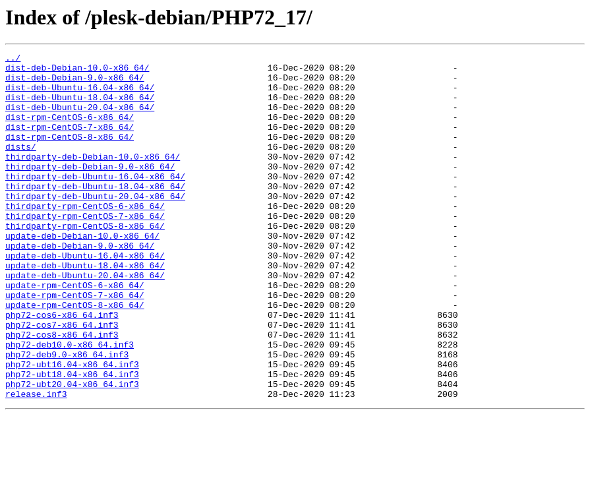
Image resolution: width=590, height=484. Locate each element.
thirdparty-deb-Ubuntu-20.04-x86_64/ (95, 225)
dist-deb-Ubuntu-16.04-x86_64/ (79, 95)
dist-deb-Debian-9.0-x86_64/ (74, 83)
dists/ (20, 166)
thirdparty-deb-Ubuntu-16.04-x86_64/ (95, 202)
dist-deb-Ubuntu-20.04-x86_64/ (79, 119)
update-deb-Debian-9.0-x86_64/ (79, 285)
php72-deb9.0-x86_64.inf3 (67, 415)
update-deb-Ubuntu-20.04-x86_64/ (85, 320)
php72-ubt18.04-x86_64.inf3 (72, 439)
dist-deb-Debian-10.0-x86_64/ (77, 71)
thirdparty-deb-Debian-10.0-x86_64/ (92, 178)
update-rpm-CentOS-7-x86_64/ (74, 344)
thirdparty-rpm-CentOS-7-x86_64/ (85, 249)
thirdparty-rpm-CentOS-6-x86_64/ (85, 237)
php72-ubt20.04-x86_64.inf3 (72, 451)
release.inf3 (36, 463)
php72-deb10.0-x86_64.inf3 (69, 403)
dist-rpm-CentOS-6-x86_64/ (69, 130)
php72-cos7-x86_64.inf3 (62, 380)
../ (12, 59)
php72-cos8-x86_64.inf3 (62, 392)
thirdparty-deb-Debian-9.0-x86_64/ (90, 190)
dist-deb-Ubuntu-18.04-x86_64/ (79, 107)
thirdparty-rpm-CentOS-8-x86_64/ (85, 261)
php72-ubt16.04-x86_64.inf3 (72, 427)
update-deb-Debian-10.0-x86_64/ (82, 273)
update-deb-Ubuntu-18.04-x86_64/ (85, 309)
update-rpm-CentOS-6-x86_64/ (74, 332)
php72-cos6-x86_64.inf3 (62, 368)
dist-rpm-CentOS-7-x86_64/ (69, 142)
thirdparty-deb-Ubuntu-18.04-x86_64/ (95, 214)
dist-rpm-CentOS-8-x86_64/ (69, 154)
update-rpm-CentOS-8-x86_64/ (74, 356)
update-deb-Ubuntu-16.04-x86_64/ (85, 297)
